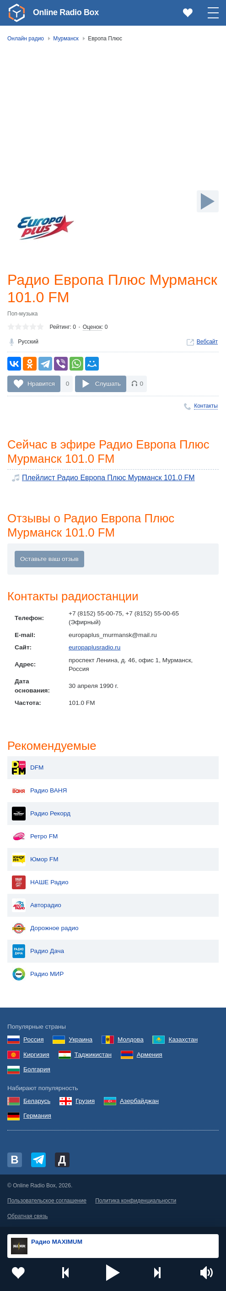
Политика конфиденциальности (135, 1201)
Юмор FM (35, 860)
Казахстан (183, 1039)
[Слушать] (208, 201)
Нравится (41, 383)
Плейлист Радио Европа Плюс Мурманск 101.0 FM (108, 478)
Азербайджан (139, 1100)
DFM (27, 768)
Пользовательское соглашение (46, 1201)
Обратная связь (27, 1216)
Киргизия (36, 1054)
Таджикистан (93, 1054)
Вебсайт (207, 341)
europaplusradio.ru (94, 647)
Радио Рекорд (41, 814)
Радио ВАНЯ (39, 791)
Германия (37, 1116)
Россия (33, 1039)
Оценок (92, 327)
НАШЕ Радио (40, 883)
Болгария (36, 1069)
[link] (16, 13)
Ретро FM (35, 837)
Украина (80, 1039)
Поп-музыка (22, 313)
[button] (113, 1273)
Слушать (108, 383)
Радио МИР (38, 974)
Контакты (206, 406)
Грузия (85, 1100)
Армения (149, 1054)
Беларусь (36, 1100)
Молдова (131, 1039)
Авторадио (36, 906)
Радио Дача (38, 952)
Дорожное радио (45, 929)
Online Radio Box (66, 12)
